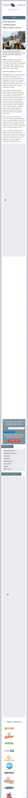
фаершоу (11, 139)
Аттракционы (7, 456)
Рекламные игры (8, 461)
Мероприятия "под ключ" (10, 453)
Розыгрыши (7, 458)
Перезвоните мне (9, 431)
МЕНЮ (14, 17)
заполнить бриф (18, 434)
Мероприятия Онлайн (9, 450)
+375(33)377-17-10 (14, 9)
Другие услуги (7, 469)
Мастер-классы (8, 463)
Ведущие (6, 466)
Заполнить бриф (14, 440)
